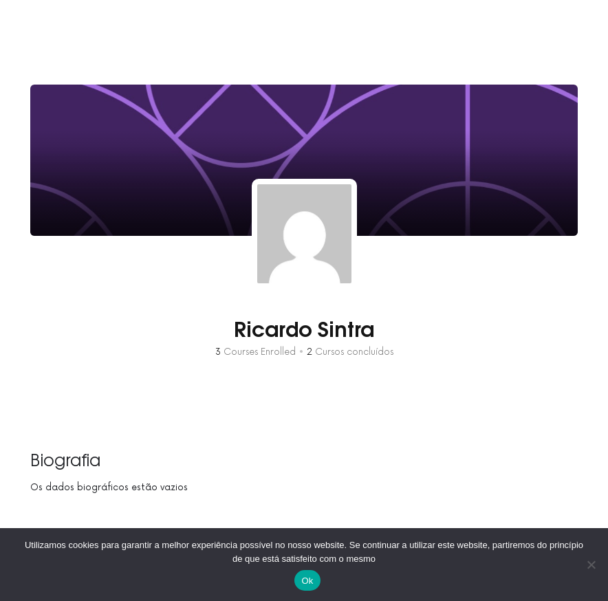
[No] (591, 564)
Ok (307, 581)
